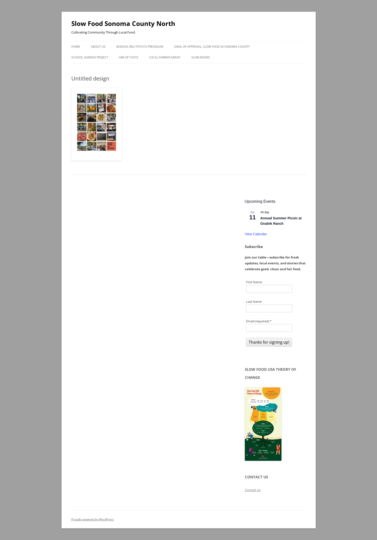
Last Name (254, 301)
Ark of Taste (128, 57)
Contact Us (253, 490)
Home (75, 47)
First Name (254, 282)
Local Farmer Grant (165, 57)
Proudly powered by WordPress (92, 519)
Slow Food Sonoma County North (123, 23)
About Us (98, 47)
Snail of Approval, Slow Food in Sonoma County (212, 47)
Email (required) (258, 321)
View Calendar (256, 234)
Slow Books (200, 57)
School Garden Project (89, 57)
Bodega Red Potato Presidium (139, 47)
